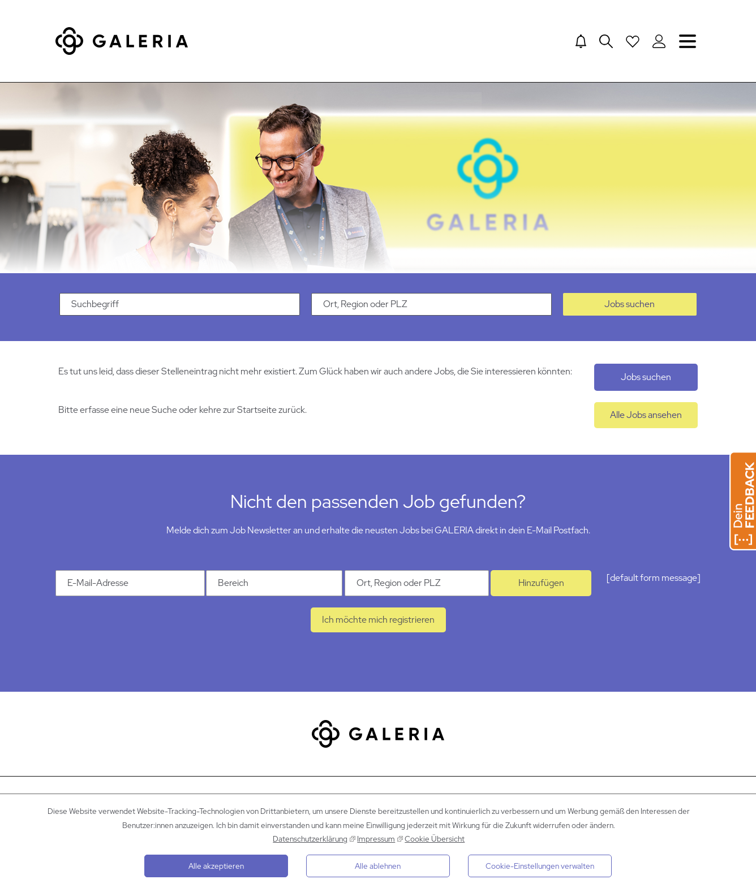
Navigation (687, 41)
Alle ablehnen (378, 866)
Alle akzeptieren (216, 866)
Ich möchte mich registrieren (378, 627)
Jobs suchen (629, 311)
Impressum (376, 839)
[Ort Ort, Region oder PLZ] (417, 590)
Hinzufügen (541, 590)
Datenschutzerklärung (310, 839)
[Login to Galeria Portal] (658, 41)
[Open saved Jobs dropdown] (632, 41)
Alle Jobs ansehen (646, 422)
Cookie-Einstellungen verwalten (540, 866)
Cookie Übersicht (435, 839)
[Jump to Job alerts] (579, 41)
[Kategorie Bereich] (274, 590)
